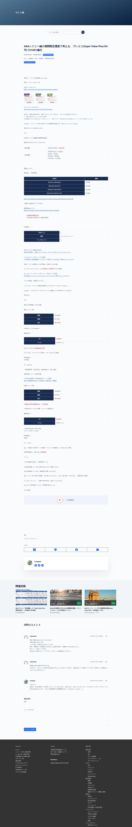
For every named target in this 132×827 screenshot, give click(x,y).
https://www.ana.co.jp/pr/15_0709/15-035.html (38, 109)
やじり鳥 (19, 12)
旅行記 (88, 794)
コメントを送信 (30, 729)
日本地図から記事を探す (22, 756)
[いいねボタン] (60, 500)
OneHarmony (92, 776)
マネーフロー (92, 818)
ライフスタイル (90, 823)
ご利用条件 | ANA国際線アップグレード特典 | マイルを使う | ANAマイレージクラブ (49, 259)
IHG (89, 765)
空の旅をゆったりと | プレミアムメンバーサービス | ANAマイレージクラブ (46, 276)
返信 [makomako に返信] (106, 636)
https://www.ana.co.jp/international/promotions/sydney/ (41, 89)
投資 (89, 820)
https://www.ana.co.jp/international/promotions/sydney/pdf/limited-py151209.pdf (48, 199)
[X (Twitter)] (34, 550)
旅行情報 (88, 778)
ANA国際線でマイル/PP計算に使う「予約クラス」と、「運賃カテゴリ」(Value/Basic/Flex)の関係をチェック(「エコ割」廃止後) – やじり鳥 (58, 119)
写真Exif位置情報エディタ (58, 750)
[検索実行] (83, 32)
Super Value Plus (48, 54)
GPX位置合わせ (55, 754)
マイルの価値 (92, 756)
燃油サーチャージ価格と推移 (96, 792)
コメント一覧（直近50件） (23, 752)
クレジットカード (93, 812)
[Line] (55, 550)
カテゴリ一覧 (19, 758)
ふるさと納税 (92, 816)
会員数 (90, 783)
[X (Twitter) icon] (39, 565)
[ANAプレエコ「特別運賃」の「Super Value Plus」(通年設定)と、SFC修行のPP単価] (31, 598)
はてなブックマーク (21, 765)
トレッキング (92, 805)
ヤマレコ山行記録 (20, 772)
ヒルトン (90, 769)
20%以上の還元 (92, 814)
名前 (25, 701)
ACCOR (90, 772)
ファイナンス (90, 809)
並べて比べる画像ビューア (59, 752)
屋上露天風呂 (92, 801)
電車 (89, 781)
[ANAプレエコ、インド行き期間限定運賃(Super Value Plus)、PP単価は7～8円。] (101, 598)
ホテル (88, 763)
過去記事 (18, 761)
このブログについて (21, 763)
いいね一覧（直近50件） (22, 754)
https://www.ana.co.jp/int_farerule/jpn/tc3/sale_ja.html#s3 (41, 210)
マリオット (91, 767)
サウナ (90, 803)
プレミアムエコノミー (30, 62)
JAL (89, 754)
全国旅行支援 (92, 789)
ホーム (17, 750)
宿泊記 (90, 796)
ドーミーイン (92, 774)
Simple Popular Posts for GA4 (59, 763)
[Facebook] (76, 550)
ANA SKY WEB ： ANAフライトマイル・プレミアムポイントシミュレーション (47, 252)
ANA (89, 752)
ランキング (91, 785)
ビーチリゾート (92, 798)
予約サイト (91, 787)
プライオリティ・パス (94, 758)
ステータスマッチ (93, 761)
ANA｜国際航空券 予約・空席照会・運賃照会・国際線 (40, 380)
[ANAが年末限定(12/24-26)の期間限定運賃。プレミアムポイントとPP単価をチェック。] (66, 598)
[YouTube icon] (42, 565)
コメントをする (29, 710)
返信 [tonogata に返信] (106, 680)
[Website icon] (35, 565)
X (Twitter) (18, 767)
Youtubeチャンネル (21, 769)
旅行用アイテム (92, 825)
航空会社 (88, 750)
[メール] (97, 550)
